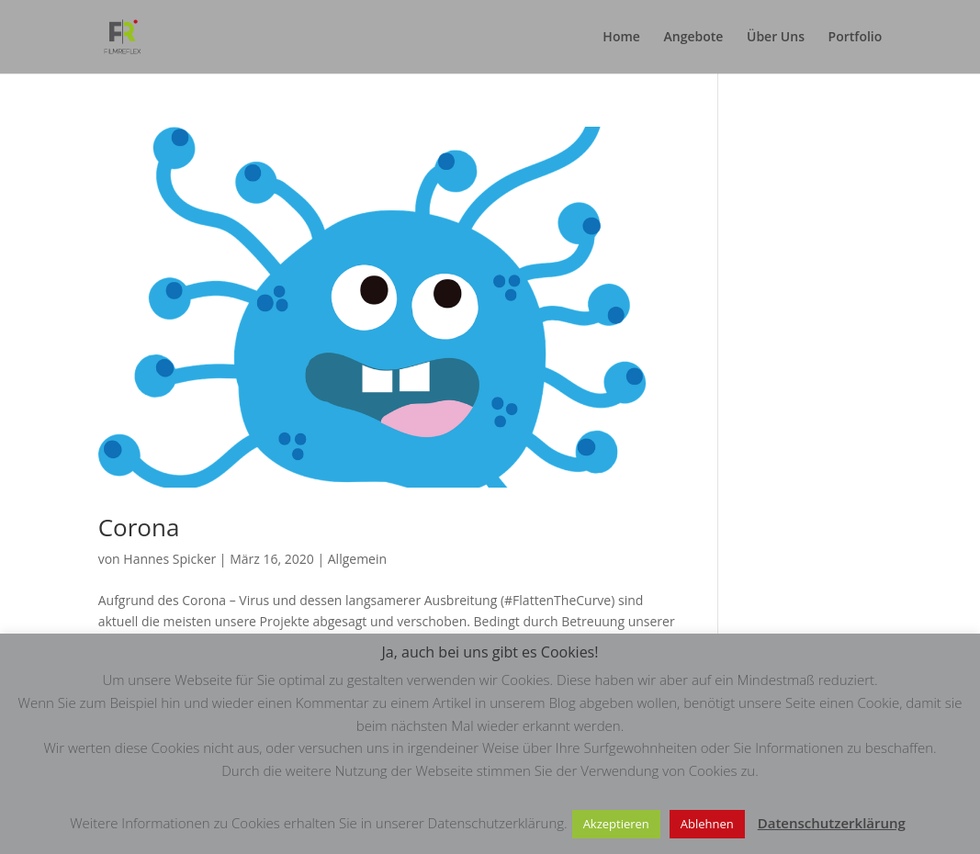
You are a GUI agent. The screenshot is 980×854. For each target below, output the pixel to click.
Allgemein (357, 558)
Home (621, 37)
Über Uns (776, 37)
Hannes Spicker (169, 558)
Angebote (694, 37)
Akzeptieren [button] (616, 823)
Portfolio (855, 37)
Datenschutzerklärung (832, 823)
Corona (139, 527)
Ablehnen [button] (707, 823)
